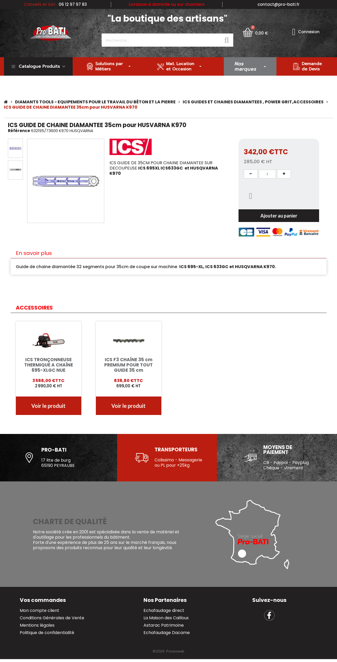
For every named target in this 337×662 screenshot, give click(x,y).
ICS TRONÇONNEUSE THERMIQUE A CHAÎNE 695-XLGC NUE (48, 364)
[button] (31, 180)
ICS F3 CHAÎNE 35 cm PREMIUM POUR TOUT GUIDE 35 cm (128, 364)
